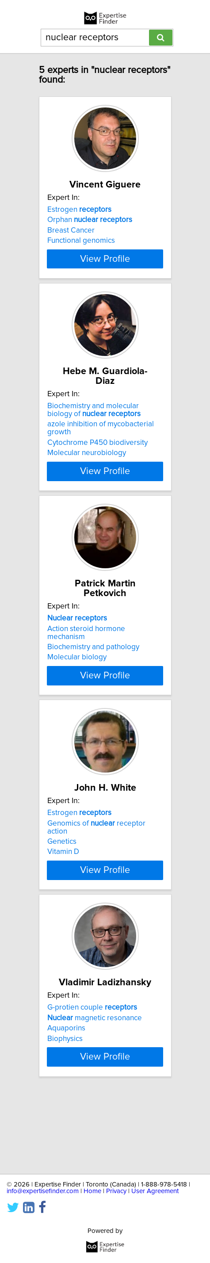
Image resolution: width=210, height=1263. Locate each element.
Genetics (61, 885)
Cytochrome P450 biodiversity (97, 468)
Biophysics (65, 1099)
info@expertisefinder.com (43, 1191)
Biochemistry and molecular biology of (94, 436)
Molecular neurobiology (86, 478)
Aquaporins (66, 1089)
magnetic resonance (94, 1079)
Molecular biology (77, 683)
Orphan (89, 229)
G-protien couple (92, 1068)
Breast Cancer (71, 240)
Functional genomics (81, 250)
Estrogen (79, 219)
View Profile (105, 284)
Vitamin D (63, 895)
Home (92, 1191)
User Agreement (155, 1191)
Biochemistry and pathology (93, 673)
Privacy (116, 1191)
